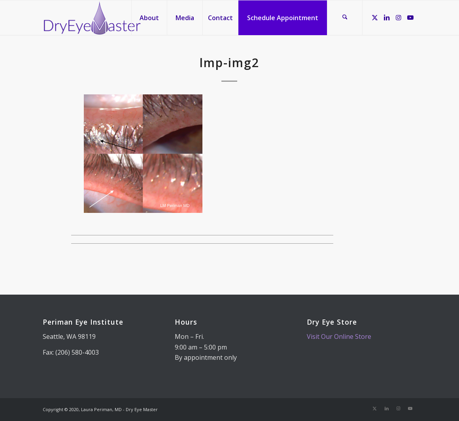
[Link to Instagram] (398, 17)
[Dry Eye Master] (92, 17)
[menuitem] (149, 17)
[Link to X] (375, 17)
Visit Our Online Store (339, 336)
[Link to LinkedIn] (387, 17)
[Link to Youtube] (410, 17)
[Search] (345, 17)
